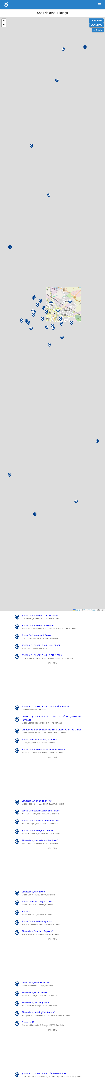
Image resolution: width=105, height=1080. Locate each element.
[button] (26, 318)
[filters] (99, 4)
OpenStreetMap (89, 610)
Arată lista (96, 25)
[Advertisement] (52, 684)
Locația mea (96, 20)
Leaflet (76, 610)
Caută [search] (98, 30)
